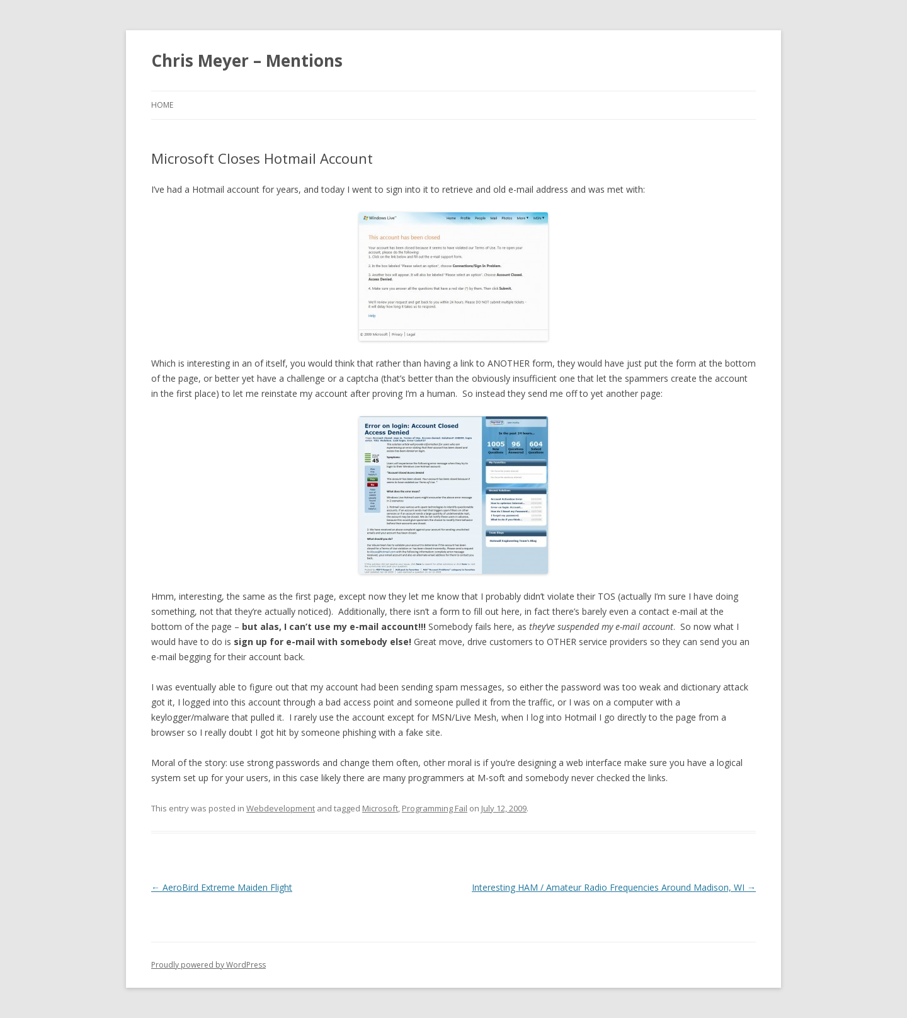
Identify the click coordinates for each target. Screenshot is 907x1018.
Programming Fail (434, 808)
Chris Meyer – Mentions (247, 60)
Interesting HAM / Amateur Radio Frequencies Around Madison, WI (614, 887)
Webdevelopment (280, 808)
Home (162, 105)
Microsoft (380, 808)
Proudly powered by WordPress (208, 964)
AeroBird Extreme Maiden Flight (221, 887)
